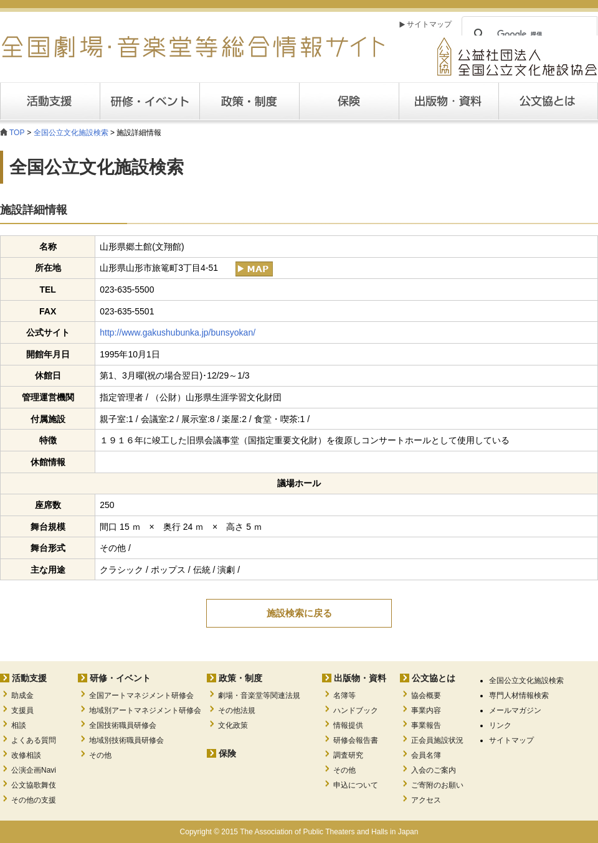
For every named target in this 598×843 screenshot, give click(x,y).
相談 (18, 725)
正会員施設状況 (437, 740)
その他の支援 (33, 800)
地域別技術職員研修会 (126, 740)
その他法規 (236, 710)
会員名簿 (426, 755)
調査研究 (348, 755)
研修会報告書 (355, 740)
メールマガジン (515, 710)
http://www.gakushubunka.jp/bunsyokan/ (177, 332)
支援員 (22, 710)
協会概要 (426, 695)
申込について (355, 785)
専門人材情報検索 (519, 695)
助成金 (22, 695)
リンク (500, 725)
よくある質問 (33, 740)
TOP (16, 132)
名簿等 (344, 695)
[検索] (527, 34)
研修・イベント (120, 678)
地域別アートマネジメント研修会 (145, 710)
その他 (100, 755)
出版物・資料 (360, 678)
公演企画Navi (33, 770)
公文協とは (597, 101)
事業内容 (426, 710)
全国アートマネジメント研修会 (141, 695)
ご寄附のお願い (437, 785)
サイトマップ (429, 24)
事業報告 (426, 725)
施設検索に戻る (299, 613)
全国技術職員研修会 (122, 725)
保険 (349, 101)
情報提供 (348, 725)
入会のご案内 (433, 770)
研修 (149, 101)
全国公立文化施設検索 (71, 132)
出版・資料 (448, 101)
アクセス (426, 800)
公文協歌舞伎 (33, 785)
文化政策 (233, 725)
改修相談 (26, 755)
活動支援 (50, 101)
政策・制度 (249, 101)
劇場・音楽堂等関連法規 (259, 695)
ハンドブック (355, 710)
